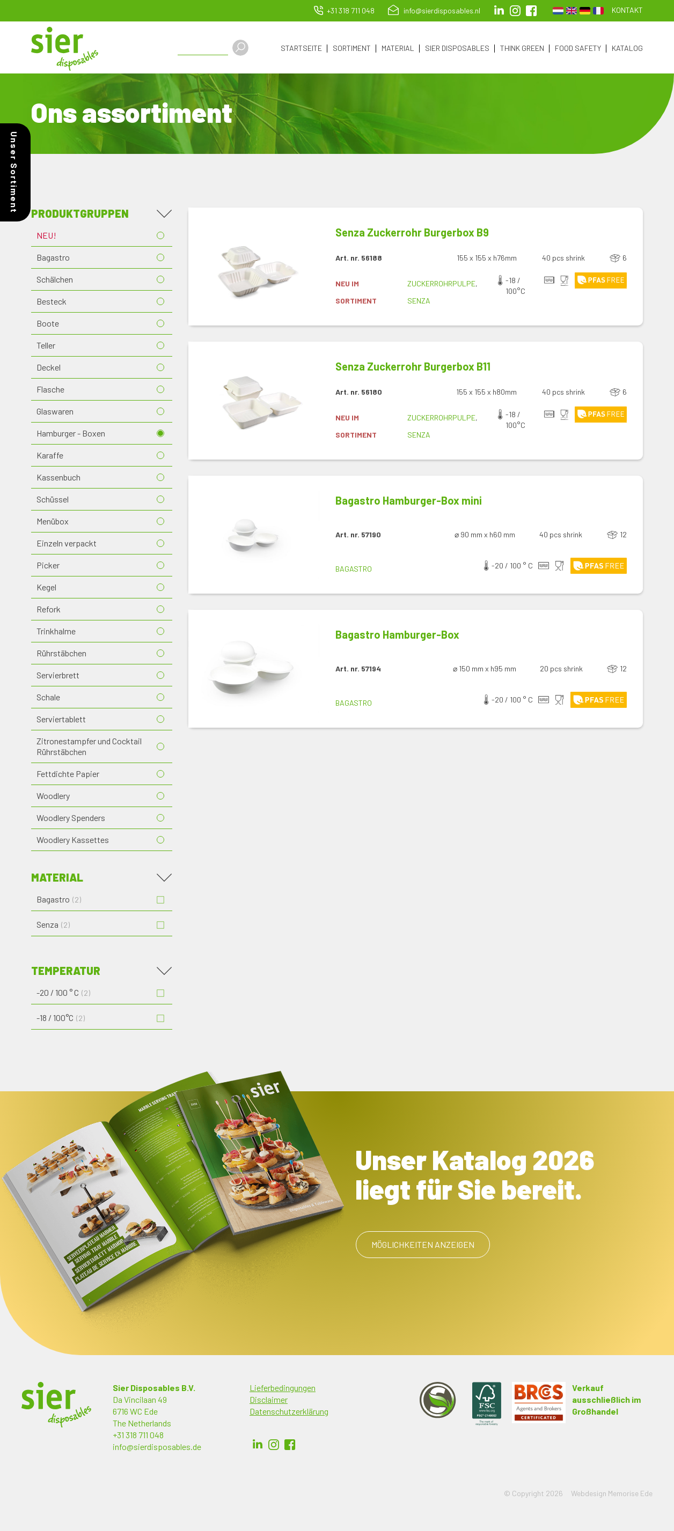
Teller (45, 347)
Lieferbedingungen (283, 1389)
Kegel (46, 588)
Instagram (515, 11)
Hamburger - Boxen (70, 435)
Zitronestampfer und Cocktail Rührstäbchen (89, 747)
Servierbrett (57, 676)
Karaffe (49, 457)
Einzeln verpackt (66, 544)
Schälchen (54, 281)
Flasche (50, 391)
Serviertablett (61, 720)
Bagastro (53, 259)
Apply (245, 48)
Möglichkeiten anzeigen (422, 1246)
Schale (48, 698)
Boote (47, 325)
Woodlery (53, 797)
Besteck (51, 303)
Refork (48, 610)
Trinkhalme (56, 632)
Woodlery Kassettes (72, 841)
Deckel (48, 369)
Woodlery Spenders (70, 819)
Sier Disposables (457, 49)
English (571, 10)
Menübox (52, 522)
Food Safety (578, 49)
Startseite (301, 49)
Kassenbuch (58, 479)
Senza (418, 302)
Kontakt (627, 9)
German (585, 10)
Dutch (558, 10)
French (598, 10)
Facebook (290, 1446)
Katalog (627, 49)
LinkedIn (499, 11)
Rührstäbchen (61, 654)
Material (398, 49)
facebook (531, 11)
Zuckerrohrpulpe (441, 285)
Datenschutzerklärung (289, 1413)
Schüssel (52, 500)
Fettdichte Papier (67, 775)
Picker (48, 566)
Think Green (522, 49)
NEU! (46, 237)
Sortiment (352, 49)
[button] (253, 268)
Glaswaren (55, 413)
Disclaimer (269, 1401)
